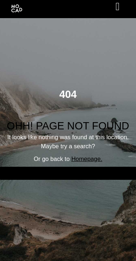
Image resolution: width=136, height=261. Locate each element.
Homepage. (86, 159)
